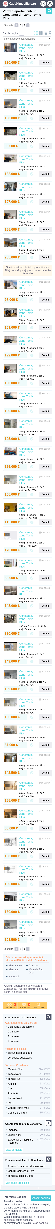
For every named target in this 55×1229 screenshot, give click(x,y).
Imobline (13, 1130)
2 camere (13, 1031)
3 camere (13, 1036)
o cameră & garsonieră (21, 1026)
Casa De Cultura (17, 1112)
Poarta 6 (13, 1093)
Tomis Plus (14, 1078)
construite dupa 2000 (20, 1057)
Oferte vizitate (10, 1005)
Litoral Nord (14, 1134)
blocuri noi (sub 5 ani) (20, 1052)
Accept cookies (41, 1197)
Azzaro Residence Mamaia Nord (26, 1166)
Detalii (45, 62)
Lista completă (14, 1149)
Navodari (14, 976)
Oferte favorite (24, 1005)
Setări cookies (40, 1223)
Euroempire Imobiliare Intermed (20, 1141)
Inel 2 (11, 1103)
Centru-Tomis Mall (18, 1107)
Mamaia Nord (16, 965)
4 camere (13, 1041)
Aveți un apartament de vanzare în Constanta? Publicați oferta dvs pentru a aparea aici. (26, 988)
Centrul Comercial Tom (21, 1171)
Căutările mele (39, 1005)
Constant (34, 965)
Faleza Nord (15, 1098)
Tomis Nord (14, 1074)
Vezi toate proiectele (17, 1182)
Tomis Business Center (21, 1175)
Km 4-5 (12, 1083)
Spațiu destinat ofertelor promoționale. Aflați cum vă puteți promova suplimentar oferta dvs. (28, 270)
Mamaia (13, 969)
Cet (10, 1088)
